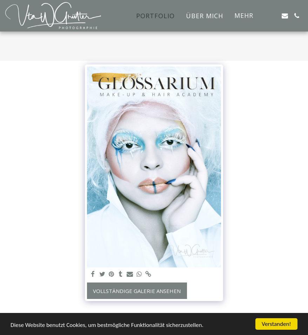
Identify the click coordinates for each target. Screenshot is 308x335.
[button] (273, 16)
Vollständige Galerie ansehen (137, 290)
